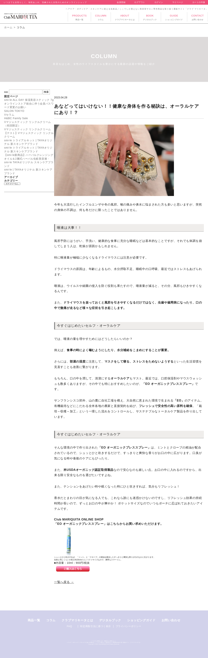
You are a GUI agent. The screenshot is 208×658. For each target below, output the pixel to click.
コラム (51, 620)
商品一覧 (34, 620)
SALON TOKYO (14, 110)
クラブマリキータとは (77, 620)
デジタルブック (110, 620)
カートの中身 (198, 2)
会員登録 (121, 2)
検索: (6, 92)
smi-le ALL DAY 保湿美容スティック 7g (29, 99)
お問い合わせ (171, 620)
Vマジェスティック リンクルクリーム (27, 129)
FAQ (69, 626)
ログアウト (139, 2)
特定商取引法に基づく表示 (95, 626)
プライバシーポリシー (128, 626)
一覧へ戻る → (64, 582)
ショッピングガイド (141, 620)
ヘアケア (69, 642)
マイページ (177, 2)
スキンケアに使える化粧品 (87, 642)
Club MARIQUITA (103, 644)
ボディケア (76, 642)
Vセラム (9, 114)
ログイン (158, 2)
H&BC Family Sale (16, 118)
